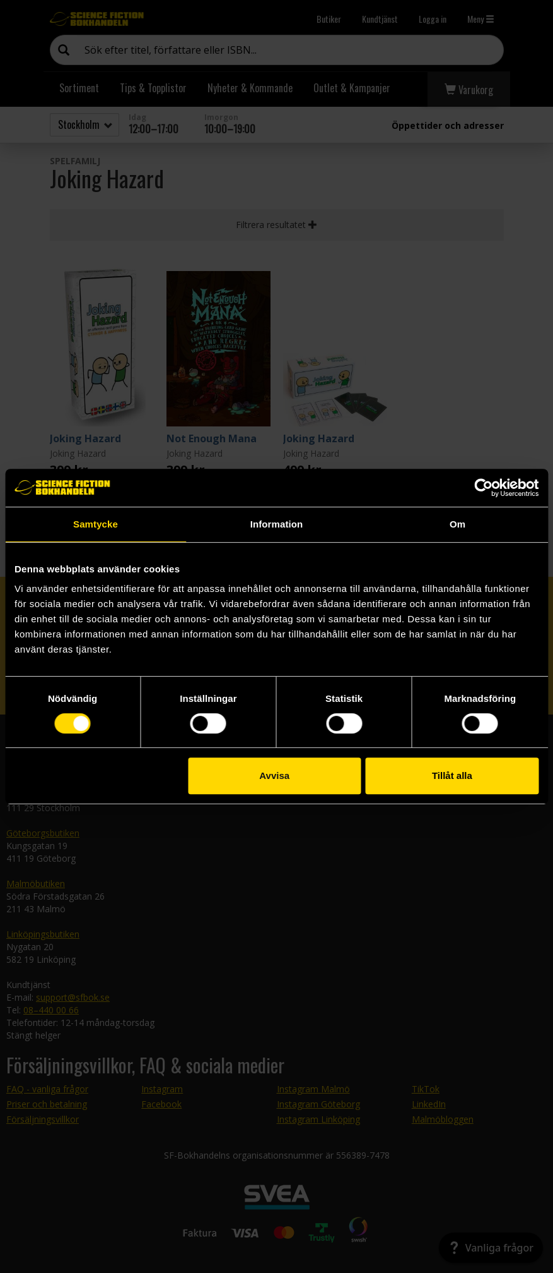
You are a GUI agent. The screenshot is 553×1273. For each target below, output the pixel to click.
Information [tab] (276, 524)
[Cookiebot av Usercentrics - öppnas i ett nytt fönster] (483, 487)
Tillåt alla (452, 775)
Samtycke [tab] (95, 524)
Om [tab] (457, 524)
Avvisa (274, 775)
